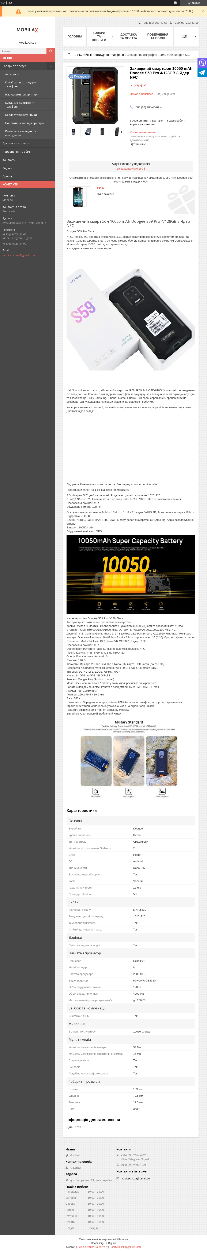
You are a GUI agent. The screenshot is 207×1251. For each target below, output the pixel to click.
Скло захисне (105, 194)
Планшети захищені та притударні (20, 133)
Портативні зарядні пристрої (24, 123)
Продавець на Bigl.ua (103, 1243)
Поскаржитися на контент (93, 1246)
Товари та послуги (15, 66)
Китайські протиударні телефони (20, 84)
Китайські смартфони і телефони (20, 104)
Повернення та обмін (17, 151)
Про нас (8, 176)
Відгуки (7, 168)
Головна (75, 36)
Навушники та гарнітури (21, 94)
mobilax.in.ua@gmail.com (19, 255)
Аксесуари (12, 74)
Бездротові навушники (21, 115)
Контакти (9, 160)
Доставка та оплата (16, 143)
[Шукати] (50, 51)
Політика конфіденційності (125, 1246)
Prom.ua (123, 1239)
